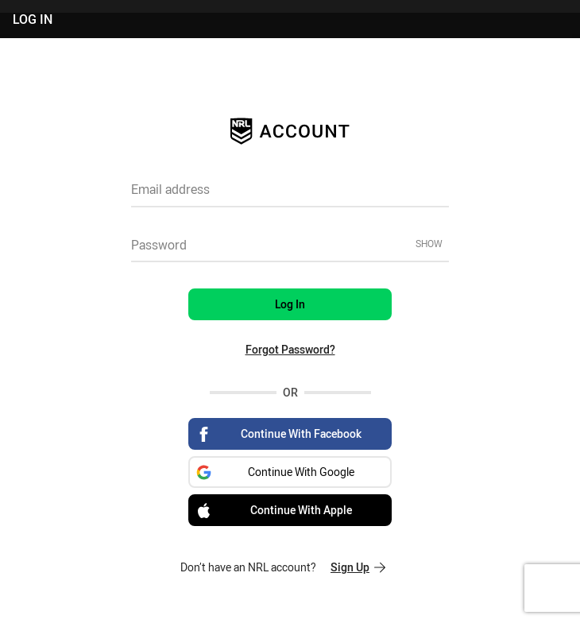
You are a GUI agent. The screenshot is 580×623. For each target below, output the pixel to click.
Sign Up (358, 567)
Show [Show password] (429, 243)
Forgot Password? (290, 349)
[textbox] (290, 194)
